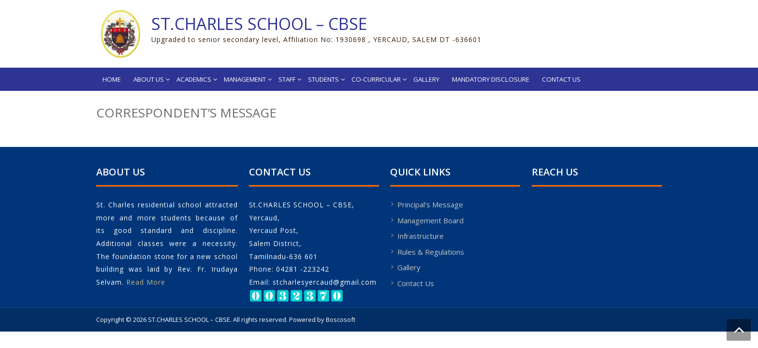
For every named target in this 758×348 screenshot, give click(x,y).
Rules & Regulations (430, 252)
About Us (148, 79)
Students (323, 79)
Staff (286, 79)
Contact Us (561, 79)
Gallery (426, 79)
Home (111, 79)
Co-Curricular (376, 79)
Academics (193, 79)
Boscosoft (340, 319)
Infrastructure (420, 236)
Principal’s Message (430, 204)
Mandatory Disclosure (490, 79)
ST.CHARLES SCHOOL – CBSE (259, 23)
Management (245, 79)
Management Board (430, 220)
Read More (145, 282)
